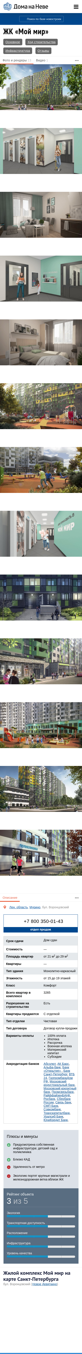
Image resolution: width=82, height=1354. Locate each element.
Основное (12, 42)
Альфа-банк (52, 1067)
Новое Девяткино (44, 1284)
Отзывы (43, 50)
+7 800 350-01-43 (43, 921)
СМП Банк (51, 1106)
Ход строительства (42, 42)
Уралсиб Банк (53, 1116)
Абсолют (50, 1064)
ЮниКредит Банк (56, 1120)
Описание (10, 897)
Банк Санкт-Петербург (57, 1072)
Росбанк (49, 1099)
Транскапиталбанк (57, 1113)
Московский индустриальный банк (59, 1083)
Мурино (35, 907)
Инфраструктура (17, 50)
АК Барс (63, 1064)
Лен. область (18, 907)
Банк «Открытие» (56, 1069)
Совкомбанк (52, 1109)
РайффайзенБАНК (57, 1095)
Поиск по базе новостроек (44, 19)
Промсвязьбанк (62, 1092)
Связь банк (63, 1102)
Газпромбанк (58, 1078)
